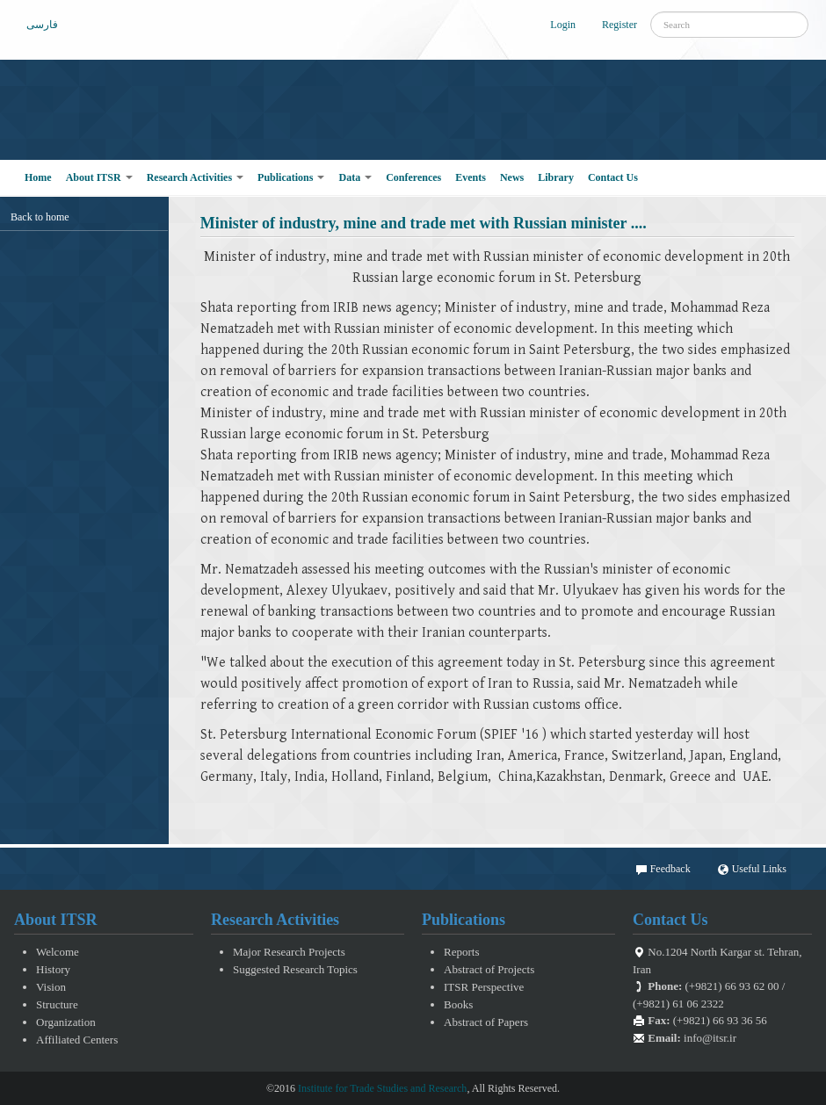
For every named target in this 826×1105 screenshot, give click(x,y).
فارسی (42, 24)
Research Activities (195, 177)
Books (458, 1004)
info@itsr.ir (710, 1037)
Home (38, 177)
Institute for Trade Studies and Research (382, 1088)
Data (355, 177)
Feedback (663, 869)
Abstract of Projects (489, 969)
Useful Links (751, 869)
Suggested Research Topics (295, 969)
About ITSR (99, 177)
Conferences (413, 177)
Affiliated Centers (77, 1039)
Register (619, 24)
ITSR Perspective (484, 986)
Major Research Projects (289, 951)
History (53, 969)
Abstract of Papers (486, 1022)
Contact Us (613, 177)
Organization (66, 1022)
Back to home (40, 217)
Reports (461, 951)
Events (470, 177)
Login (563, 24)
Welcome (57, 951)
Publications (290, 177)
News (512, 177)
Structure (57, 1004)
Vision (51, 986)
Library (556, 177)
